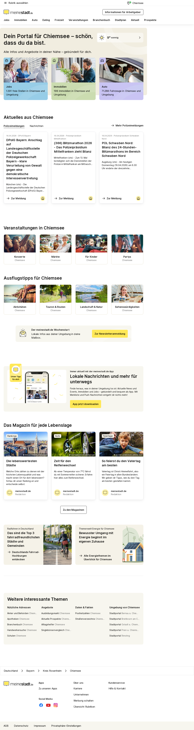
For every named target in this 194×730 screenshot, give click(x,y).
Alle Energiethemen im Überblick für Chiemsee (95, 557)
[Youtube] (48, 705)
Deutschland (11, 670)
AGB (6, 725)
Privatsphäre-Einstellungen (66, 725)
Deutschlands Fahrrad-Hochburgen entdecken (23, 555)
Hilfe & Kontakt (117, 688)
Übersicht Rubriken (84, 706)
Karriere (78, 688)
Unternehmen (81, 694)
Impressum (40, 725)
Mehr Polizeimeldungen (127, 125)
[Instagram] (55, 705)
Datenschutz (21, 725)
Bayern (27, 671)
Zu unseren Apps (48, 688)
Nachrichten (36, 126)
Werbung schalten (84, 700)
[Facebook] (41, 705)
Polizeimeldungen (14, 126)
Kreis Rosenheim (49, 671)
